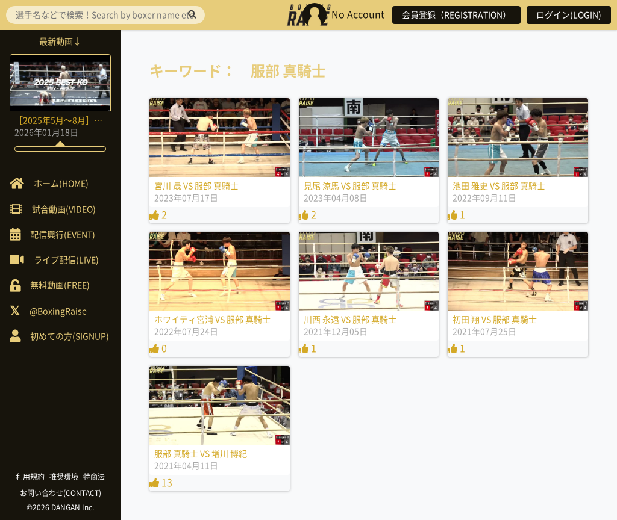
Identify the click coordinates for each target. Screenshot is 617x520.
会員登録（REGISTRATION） (456, 15)
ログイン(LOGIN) (568, 15)
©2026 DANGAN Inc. (60, 507)
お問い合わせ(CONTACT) (60, 493)
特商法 (94, 476)
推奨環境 (63, 476)
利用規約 (30, 476)
